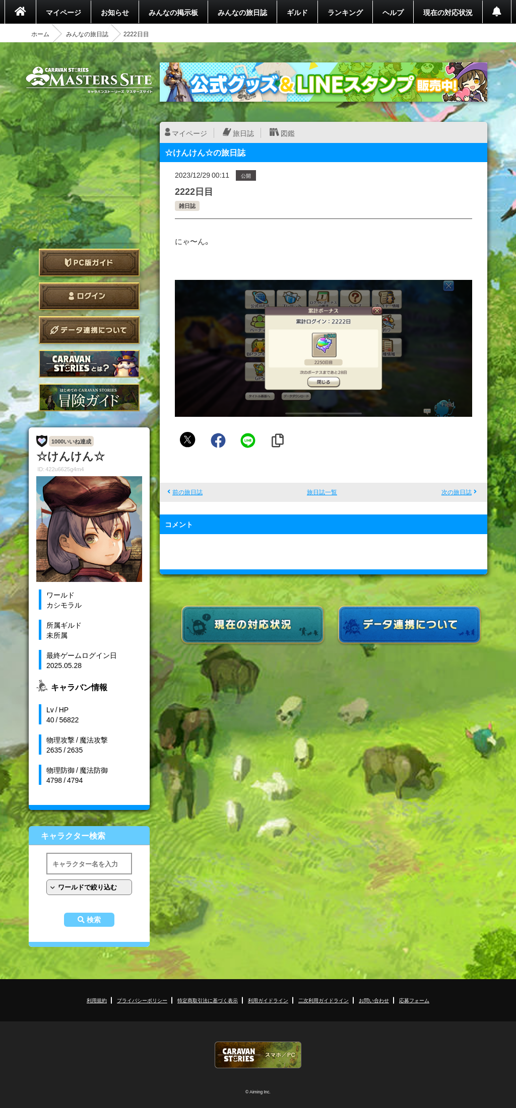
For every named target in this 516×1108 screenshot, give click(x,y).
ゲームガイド (89, 397)
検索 (94, 919)
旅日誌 (243, 133)
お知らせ (115, 12)
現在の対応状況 (448, 12)
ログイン (89, 296)
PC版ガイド (89, 262)
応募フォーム (414, 1000)
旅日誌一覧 (322, 491)
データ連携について (89, 330)
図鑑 (288, 133)
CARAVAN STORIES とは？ (89, 364)
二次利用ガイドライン (323, 1000)
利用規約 (97, 1000)
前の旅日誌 (187, 491)
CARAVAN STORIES (258, 1055)
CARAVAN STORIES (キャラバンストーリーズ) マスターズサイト (89, 80)
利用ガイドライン (268, 1000)
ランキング (345, 12)
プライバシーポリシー (142, 1000)
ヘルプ (393, 12)
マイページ (63, 12)
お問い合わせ (374, 1000)
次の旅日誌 (456, 491)
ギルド (297, 12)
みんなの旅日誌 (242, 12)
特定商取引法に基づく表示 (207, 1000)
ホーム (40, 33)
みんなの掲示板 (173, 12)
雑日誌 (187, 205)
